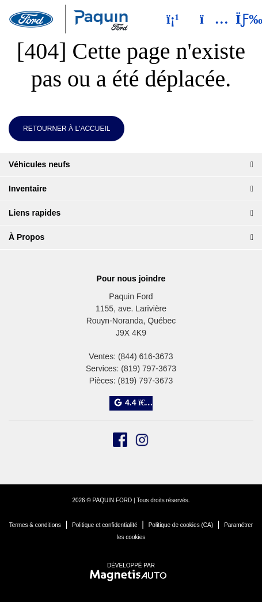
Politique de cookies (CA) (181, 525)
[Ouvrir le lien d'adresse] (131, 320)
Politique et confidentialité (104, 525)
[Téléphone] (173, 19)
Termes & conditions (35, 525)
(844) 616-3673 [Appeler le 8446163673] (145, 356)
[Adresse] (208, 19)
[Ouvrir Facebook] (120, 439)
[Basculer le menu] (239, 19)
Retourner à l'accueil (66, 129)
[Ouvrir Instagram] (142, 439)
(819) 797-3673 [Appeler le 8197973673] (148, 368)
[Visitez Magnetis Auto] (131, 575)
